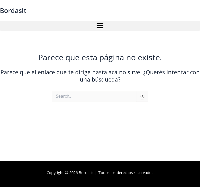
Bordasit (13, 10)
